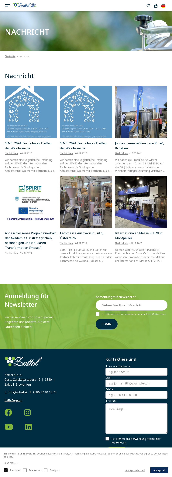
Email (108, 377)
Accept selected (135, 470)
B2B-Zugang (13, 400)
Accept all (159, 470)
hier (149, 314)
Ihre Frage (111, 400)
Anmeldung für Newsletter (116, 297)
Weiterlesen (119, 442)
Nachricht (24, 56)
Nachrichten (11, 153)
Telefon (109, 389)
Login (107, 324)
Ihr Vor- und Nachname (117, 366)
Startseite (10, 56)
